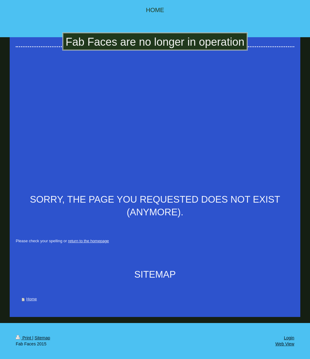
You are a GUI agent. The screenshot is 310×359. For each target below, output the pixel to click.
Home (31, 299)
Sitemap (42, 337)
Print (24, 337)
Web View (284, 343)
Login (289, 337)
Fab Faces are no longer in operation (155, 42)
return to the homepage (88, 241)
